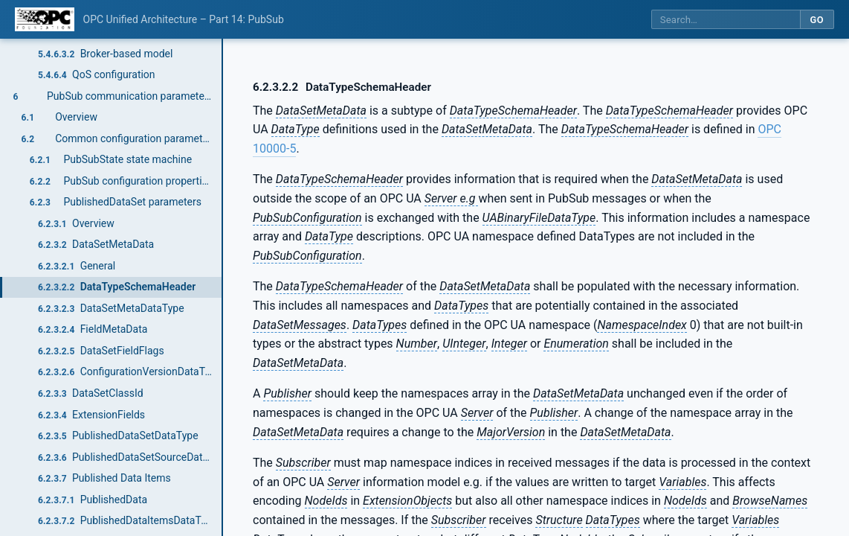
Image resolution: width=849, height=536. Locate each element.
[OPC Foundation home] (44, 19)
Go (817, 19)
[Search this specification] (725, 20)
